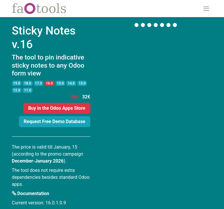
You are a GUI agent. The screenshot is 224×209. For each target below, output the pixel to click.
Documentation (30, 193)
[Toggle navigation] (206, 8)
